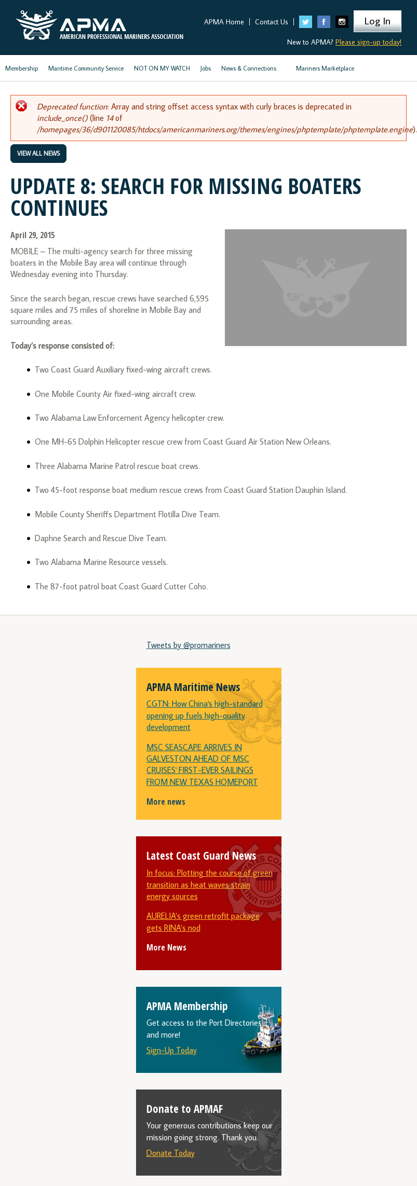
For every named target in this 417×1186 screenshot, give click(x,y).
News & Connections (248, 68)
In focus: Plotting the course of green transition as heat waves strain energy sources (209, 884)
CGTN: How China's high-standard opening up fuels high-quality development (204, 715)
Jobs (205, 68)
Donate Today (170, 1153)
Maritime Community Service (86, 68)
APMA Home (224, 21)
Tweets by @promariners (188, 645)
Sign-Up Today (171, 1050)
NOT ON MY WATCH (162, 68)
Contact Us (271, 21)
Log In (378, 20)
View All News (38, 153)
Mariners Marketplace (325, 68)
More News (166, 947)
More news (165, 801)
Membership (21, 68)
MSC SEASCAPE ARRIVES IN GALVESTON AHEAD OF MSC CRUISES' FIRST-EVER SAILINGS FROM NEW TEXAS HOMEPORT (202, 764)
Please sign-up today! (368, 42)
